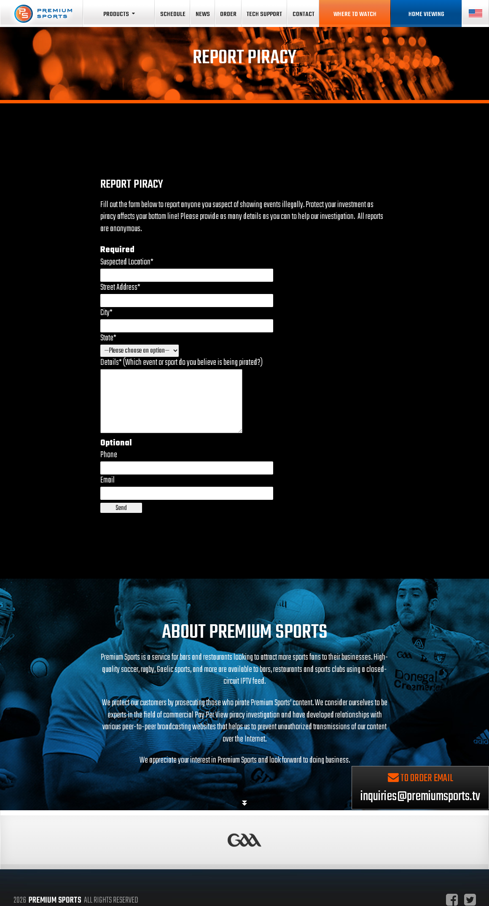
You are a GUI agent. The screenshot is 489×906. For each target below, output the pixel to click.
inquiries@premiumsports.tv (420, 809)
